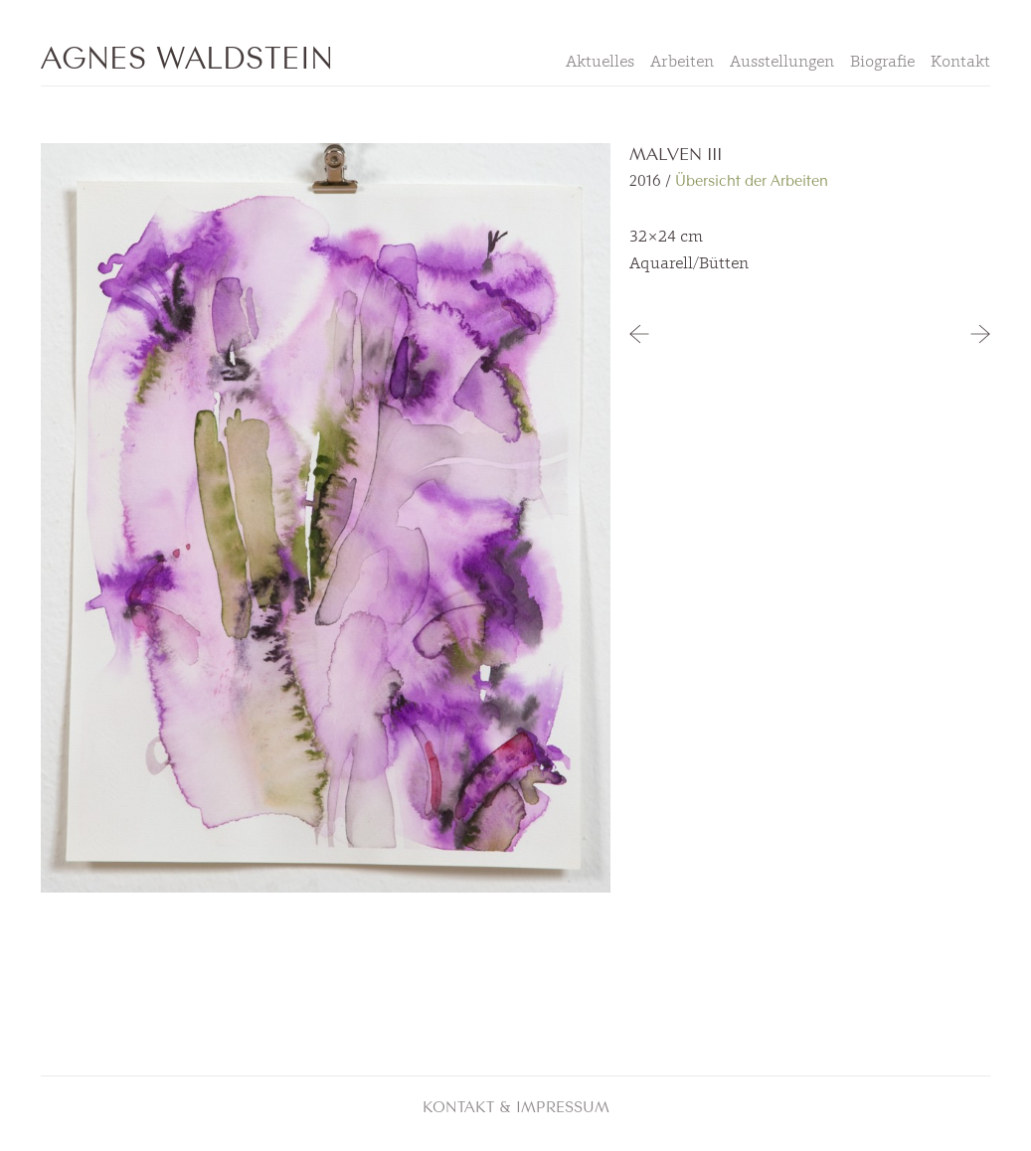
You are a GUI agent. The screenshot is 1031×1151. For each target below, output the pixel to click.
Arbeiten (682, 61)
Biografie (882, 61)
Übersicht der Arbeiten (751, 179)
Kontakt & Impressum (516, 1105)
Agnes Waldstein (187, 55)
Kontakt (960, 61)
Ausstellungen (782, 61)
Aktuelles (600, 61)
